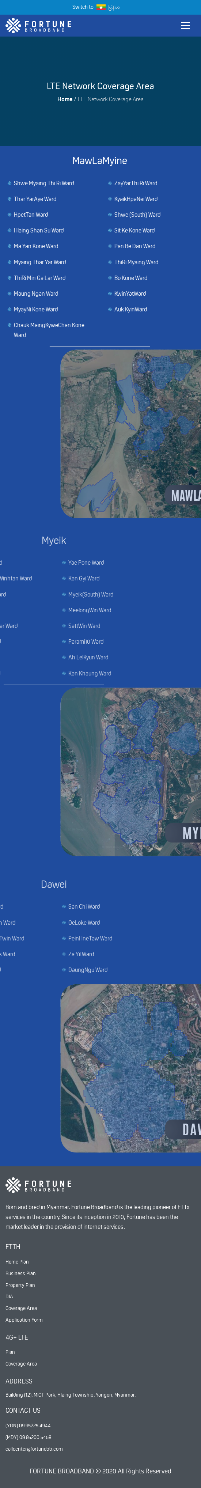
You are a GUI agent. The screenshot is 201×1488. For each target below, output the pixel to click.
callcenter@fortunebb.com (34, 1449)
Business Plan (20, 1273)
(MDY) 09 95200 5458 (28, 1437)
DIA (9, 1296)
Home (64, 99)
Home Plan (17, 1262)
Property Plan (20, 1285)
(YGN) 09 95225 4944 (28, 1425)
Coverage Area (21, 1308)
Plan (10, 1352)
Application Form (24, 1320)
